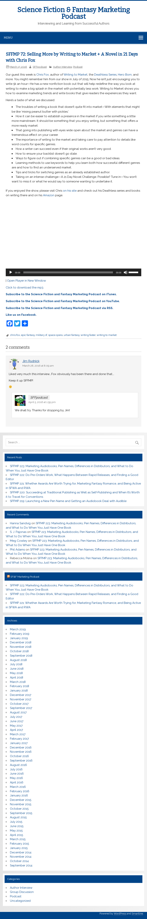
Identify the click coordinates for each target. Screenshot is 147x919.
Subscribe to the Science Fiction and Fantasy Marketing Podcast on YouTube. (63, 301)
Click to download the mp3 (24, 287)
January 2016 (19, 795)
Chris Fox (42, 74)
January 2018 (19, 690)
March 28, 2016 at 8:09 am (38, 365)
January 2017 (19, 743)
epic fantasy (28, 334)
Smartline (137, 913)
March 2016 (18, 787)
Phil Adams (17, 549)
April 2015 (16, 835)
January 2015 (19, 848)
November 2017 (20, 699)
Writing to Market (75, 74)
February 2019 (19, 633)
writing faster (88, 334)
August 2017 (18, 712)
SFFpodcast (40, 66)
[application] (73, 272)
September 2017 (21, 708)
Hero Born (125, 74)
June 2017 (16, 721)
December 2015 (20, 800)
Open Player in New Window (26, 280)
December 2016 (21, 747)
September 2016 (21, 760)
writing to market (107, 334)
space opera (55, 334)
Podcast (77, 66)
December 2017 (20, 695)
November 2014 (20, 856)
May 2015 (16, 830)
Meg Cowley (18, 540)
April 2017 (16, 730)
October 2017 (19, 704)
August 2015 (18, 817)
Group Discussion (22, 892)
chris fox (15, 334)
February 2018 (19, 686)
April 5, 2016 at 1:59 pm (42, 402)
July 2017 (16, 717)
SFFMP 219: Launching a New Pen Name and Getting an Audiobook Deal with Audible (68, 501)
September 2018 (21, 655)
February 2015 (19, 843)
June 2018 (17, 668)
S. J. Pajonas (18, 532)
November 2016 (21, 751)
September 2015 (21, 813)
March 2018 (18, 682)
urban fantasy (71, 334)
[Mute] (125, 272)
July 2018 (16, 664)
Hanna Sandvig (20, 523)
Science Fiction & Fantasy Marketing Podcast (73, 13)
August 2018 (18, 660)
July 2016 (16, 769)
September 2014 (21, 865)
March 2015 (17, 839)
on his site (70, 190)
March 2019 (18, 629)
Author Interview (62, 66)
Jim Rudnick (30, 361)
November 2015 (20, 804)
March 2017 (17, 734)
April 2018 (16, 677)
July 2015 (16, 821)
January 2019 (19, 638)
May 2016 (16, 778)
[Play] (11, 272)
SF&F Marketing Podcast (24, 576)
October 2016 (19, 756)
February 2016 (19, 791)
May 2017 (16, 725)
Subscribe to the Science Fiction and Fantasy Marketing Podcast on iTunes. (61, 294)
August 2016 (18, 765)
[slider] (68, 272)
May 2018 (16, 673)
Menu (8, 37)
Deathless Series (105, 74)
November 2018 (20, 647)
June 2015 (16, 826)
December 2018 (20, 642)
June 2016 (17, 773)
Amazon (48, 195)
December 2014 (20, 852)
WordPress (120, 913)
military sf (41, 334)
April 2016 (16, 782)
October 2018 (19, 651)
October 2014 (19, 861)
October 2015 (19, 808)
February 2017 (19, 738)
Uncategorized (20, 901)
